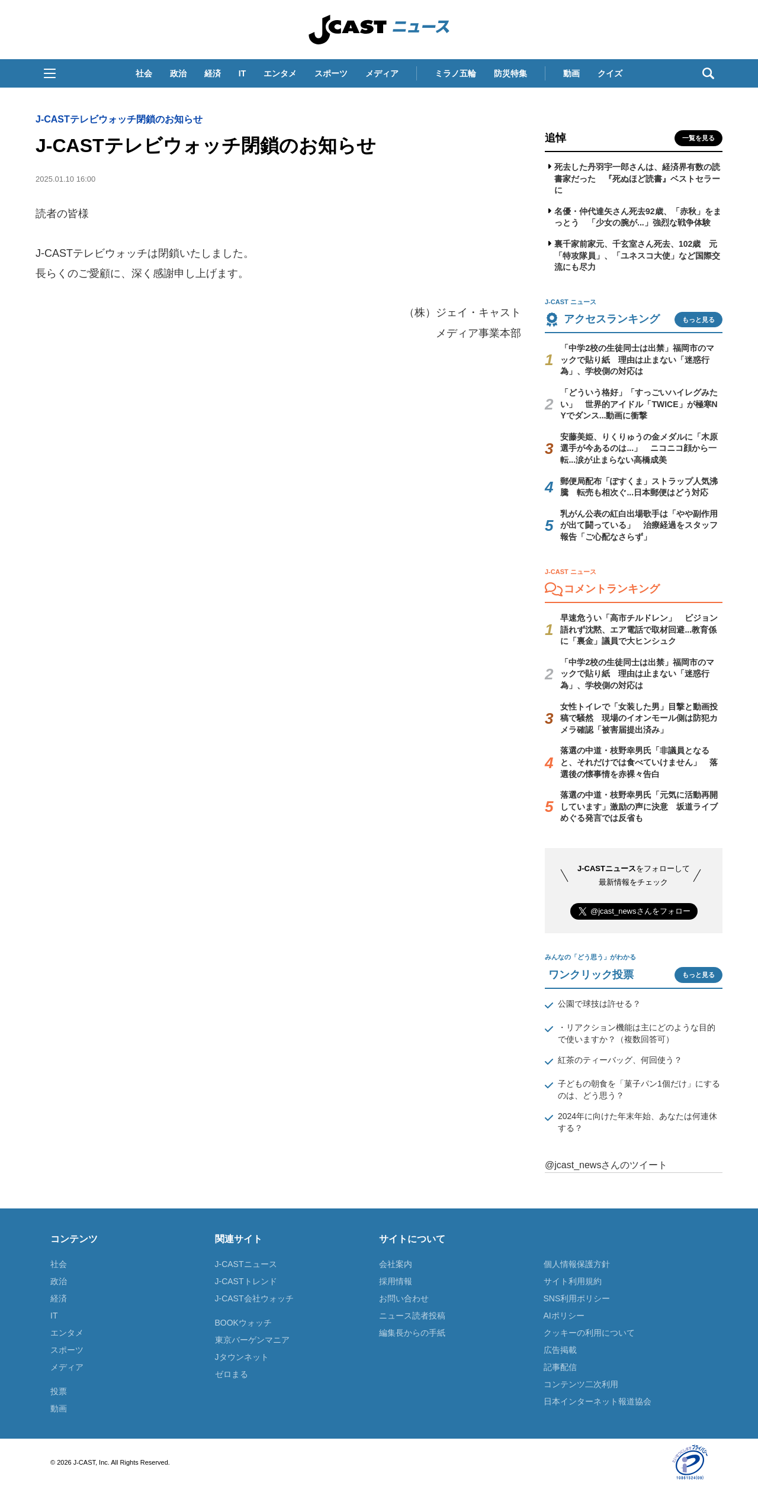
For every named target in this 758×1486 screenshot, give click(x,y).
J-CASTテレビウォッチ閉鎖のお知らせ (119, 119)
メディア (382, 73)
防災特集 (510, 73)
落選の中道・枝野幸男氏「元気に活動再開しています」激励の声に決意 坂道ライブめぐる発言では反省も (639, 806)
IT (242, 73)
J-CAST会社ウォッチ (254, 1298)
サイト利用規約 (573, 1281)
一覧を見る (698, 137)
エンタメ (280, 73)
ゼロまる (231, 1374)
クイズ (610, 73)
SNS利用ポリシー (577, 1298)
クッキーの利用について (589, 1332)
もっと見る (698, 319)
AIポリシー (564, 1315)
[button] (50, 73)
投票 (58, 1391)
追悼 (555, 138)
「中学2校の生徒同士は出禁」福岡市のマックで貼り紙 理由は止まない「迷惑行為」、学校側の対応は (637, 359)
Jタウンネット (242, 1357)
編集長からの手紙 (412, 1332)
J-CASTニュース (246, 1264)
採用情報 (395, 1281)
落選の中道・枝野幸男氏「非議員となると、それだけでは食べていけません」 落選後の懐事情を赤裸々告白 (639, 762)
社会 (144, 73)
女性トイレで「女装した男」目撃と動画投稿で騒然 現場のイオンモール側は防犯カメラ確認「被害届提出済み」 (639, 718)
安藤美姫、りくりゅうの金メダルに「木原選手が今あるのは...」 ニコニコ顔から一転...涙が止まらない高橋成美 (639, 448)
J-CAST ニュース (379, 29)
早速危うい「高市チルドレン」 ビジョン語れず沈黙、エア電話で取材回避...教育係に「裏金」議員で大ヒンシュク (639, 629)
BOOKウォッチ (243, 1322)
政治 (178, 73)
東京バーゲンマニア (252, 1340)
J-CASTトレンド (246, 1281)
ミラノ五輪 (455, 73)
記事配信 (560, 1367)
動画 (571, 73)
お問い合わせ (404, 1298)
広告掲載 (560, 1350)
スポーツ (331, 73)
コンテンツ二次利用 (581, 1384)
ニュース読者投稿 (412, 1315)
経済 (212, 73)
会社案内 (395, 1264)
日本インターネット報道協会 (597, 1401)
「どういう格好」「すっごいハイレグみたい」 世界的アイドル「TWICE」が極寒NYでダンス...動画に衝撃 (639, 404)
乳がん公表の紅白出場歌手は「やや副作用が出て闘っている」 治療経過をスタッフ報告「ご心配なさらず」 (639, 525)
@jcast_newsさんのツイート (606, 1165)
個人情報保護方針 (577, 1264)
